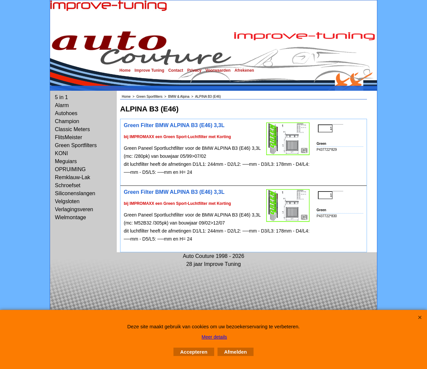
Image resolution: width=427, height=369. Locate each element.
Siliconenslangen (75, 193)
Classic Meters (72, 129)
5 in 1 (61, 97)
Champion (67, 121)
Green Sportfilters (76, 145)
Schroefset (67, 185)
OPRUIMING (70, 169)
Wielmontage (70, 217)
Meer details (214, 337)
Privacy (194, 70)
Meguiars (66, 161)
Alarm (62, 105)
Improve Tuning (149, 70)
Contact (175, 70)
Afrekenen (244, 70)
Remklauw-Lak (72, 177)
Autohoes (66, 113)
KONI (61, 153)
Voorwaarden (218, 70)
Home (124, 70)
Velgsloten (67, 201)
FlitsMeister (68, 137)
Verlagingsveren (74, 209)
